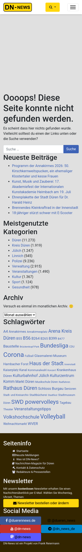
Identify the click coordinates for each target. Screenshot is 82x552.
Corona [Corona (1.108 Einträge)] (13, 354)
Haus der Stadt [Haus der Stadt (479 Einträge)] (46, 363)
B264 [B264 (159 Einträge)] (35, 338)
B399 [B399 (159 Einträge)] (53, 338)
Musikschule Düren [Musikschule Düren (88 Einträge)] (46, 381)
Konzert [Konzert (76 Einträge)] (51, 370)
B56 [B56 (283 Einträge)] (27, 338)
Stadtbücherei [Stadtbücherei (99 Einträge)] (38, 395)
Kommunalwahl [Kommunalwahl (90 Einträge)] (37, 370)
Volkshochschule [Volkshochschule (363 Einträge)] (21, 417)
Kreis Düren (21, 245)
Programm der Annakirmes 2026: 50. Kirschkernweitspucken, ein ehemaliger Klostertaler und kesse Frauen (42, 171)
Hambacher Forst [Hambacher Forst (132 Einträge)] (15, 364)
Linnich (17, 256)
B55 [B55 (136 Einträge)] (19, 339)
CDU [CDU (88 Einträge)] (72, 346)
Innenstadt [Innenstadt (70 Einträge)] (69, 364)
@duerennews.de (20, 520)
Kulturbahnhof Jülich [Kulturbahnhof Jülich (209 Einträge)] (31, 375)
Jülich (16, 251)
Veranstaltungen (24, 271)
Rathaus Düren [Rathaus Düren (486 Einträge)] (20, 388)
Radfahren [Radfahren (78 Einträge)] (64, 381)
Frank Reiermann (48, 543)
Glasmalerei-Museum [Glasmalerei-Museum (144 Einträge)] (50, 356)
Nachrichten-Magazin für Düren (33, 463)
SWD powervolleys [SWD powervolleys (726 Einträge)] (35, 401)
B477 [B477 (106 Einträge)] (61, 338)
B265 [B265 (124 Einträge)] (44, 339)
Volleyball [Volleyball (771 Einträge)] (52, 416)
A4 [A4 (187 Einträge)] (5, 331)
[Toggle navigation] (73, 7)
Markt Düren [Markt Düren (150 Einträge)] (25, 382)
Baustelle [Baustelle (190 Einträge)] (11, 346)
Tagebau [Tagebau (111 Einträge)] (65, 402)
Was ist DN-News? (25, 459)
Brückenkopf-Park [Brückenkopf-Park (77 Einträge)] (29, 346)
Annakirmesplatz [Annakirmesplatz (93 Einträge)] (37, 331)
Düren (16, 240)
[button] (52, 7)
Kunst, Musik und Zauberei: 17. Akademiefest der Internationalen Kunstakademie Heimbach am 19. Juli (41, 186)
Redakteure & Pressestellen (31, 472)
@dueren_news (61, 520)
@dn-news (20, 529)
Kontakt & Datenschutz (28, 467)
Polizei (17, 261)
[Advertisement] (41, 49)
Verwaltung (21, 266)
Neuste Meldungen (25, 455)
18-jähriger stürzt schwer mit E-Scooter (42, 213)
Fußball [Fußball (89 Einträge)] (29, 356)
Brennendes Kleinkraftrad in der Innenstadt (45, 208)
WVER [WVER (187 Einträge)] (33, 423)
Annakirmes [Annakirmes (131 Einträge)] (17, 332)
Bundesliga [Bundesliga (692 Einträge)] (54, 345)
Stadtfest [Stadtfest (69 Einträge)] (52, 395)
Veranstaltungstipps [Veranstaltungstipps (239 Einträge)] (32, 408)
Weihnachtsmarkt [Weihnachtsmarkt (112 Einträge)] (15, 424)
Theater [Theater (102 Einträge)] (8, 409)
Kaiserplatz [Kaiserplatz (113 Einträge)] (10, 370)
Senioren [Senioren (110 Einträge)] (70, 388)
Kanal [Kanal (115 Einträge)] (23, 370)
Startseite (20, 451)
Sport (16, 282)
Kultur (16, 277)
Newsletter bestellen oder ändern (41, 503)
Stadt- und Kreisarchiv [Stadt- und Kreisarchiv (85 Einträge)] (16, 395)
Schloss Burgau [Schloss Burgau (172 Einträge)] (50, 388)
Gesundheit (21, 287)
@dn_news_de (61, 529)
